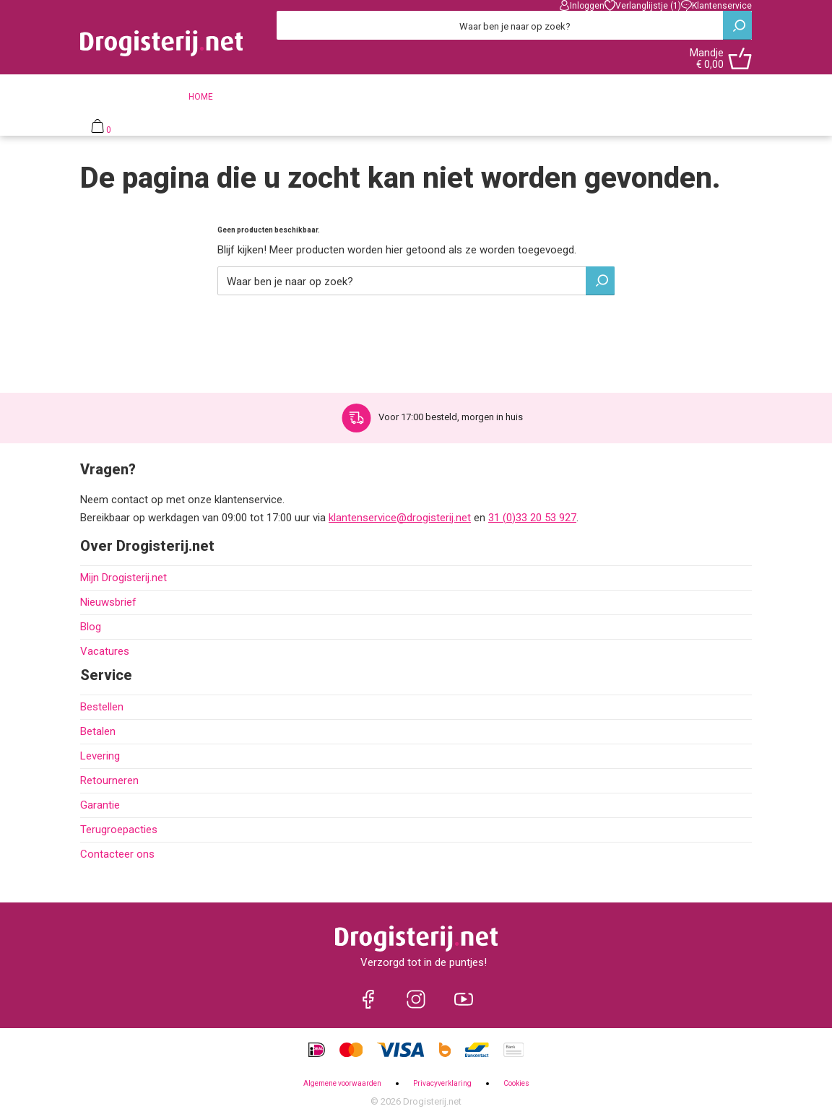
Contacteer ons (117, 854)
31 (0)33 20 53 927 (532, 517)
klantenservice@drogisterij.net (400, 517)
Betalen (98, 731)
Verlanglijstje (642, 5)
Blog (90, 626)
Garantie (100, 804)
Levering (100, 755)
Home (200, 97)
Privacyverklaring (442, 1083)
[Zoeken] (514, 25)
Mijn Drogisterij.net (123, 577)
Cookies (516, 1083)
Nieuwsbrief (108, 602)
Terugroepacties (118, 829)
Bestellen (102, 706)
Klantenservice (716, 5)
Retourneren (109, 780)
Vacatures (104, 651)
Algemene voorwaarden (342, 1083)
